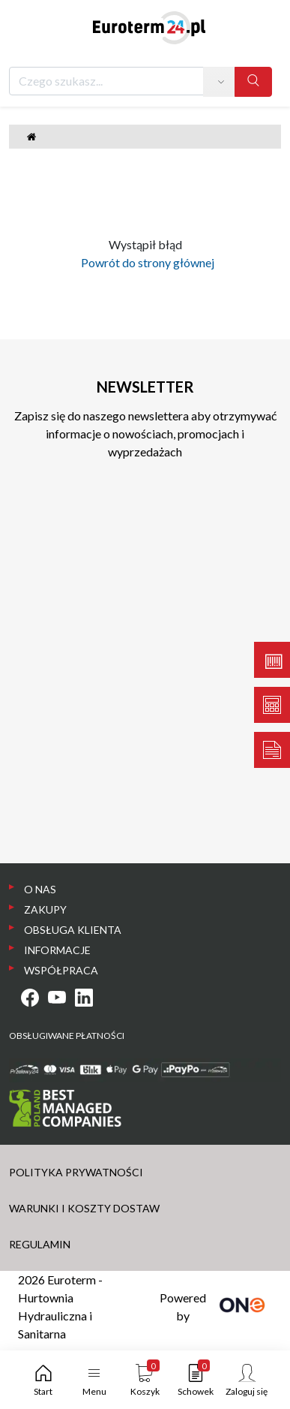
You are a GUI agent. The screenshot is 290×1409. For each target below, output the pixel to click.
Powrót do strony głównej (145, 262)
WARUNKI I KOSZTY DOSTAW (84, 1208)
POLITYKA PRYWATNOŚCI (76, 1172)
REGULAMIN (39, 1244)
